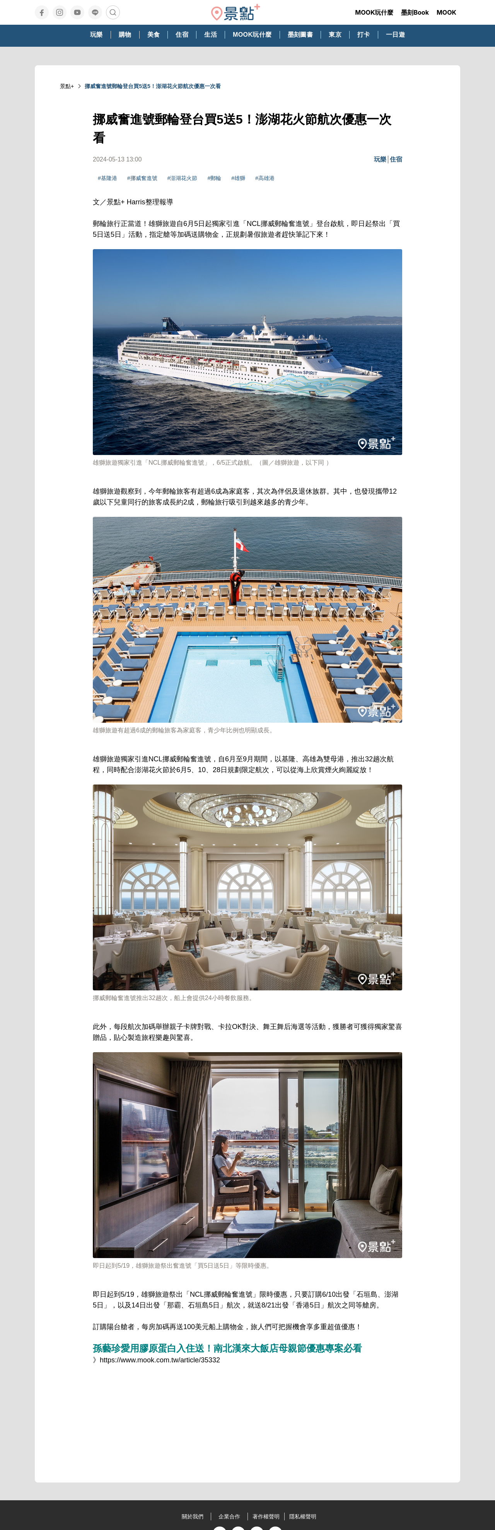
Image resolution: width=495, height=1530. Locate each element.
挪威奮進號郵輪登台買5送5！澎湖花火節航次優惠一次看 (153, 86)
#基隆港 (107, 178)
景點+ (67, 86)
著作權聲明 (266, 1516)
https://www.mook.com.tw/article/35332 (160, 1360)
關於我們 (192, 1516)
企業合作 (229, 1516)
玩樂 (380, 159)
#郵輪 (214, 178)
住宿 (396, 159)
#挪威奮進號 (142, 178)
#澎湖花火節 (182, 178)
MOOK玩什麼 (374, 12)
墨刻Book (415, 12)
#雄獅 (238, 178)
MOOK (446, 12)
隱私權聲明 (302, 1516)
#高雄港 (265, 178)
